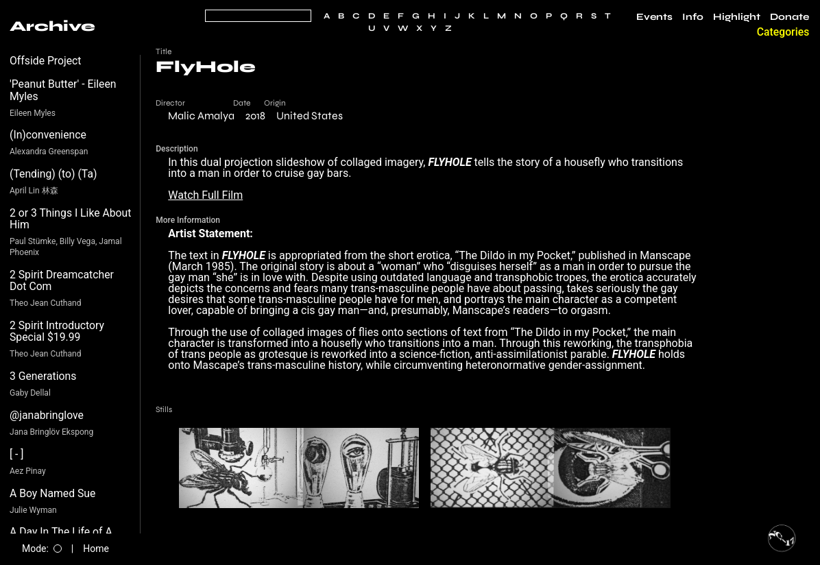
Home (96, 548)
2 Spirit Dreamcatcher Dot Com (62, 281)
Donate (789, 17)
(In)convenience (48, 135)
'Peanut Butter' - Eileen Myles (63, 90)
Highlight (736, 17)
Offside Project (46, 61)
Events (654, 17)
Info (692, 17)
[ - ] (17, 454)
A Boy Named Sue (52, 493)
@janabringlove (47, 415)
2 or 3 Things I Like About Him (70, 219)
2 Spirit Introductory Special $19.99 (57, 332)
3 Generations (43, 376)
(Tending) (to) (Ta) (53, 174)
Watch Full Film (205, 195)
